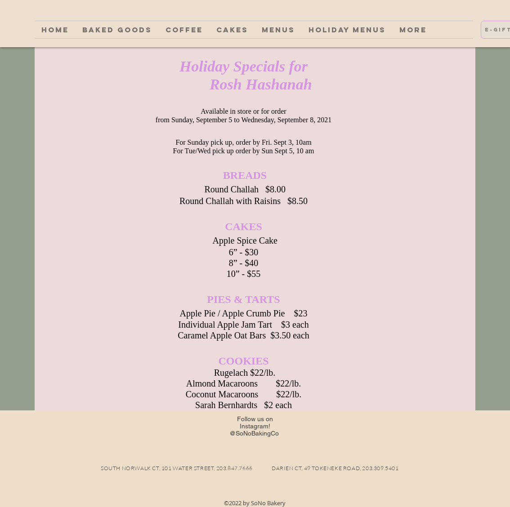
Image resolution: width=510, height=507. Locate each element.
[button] (117, 29)
